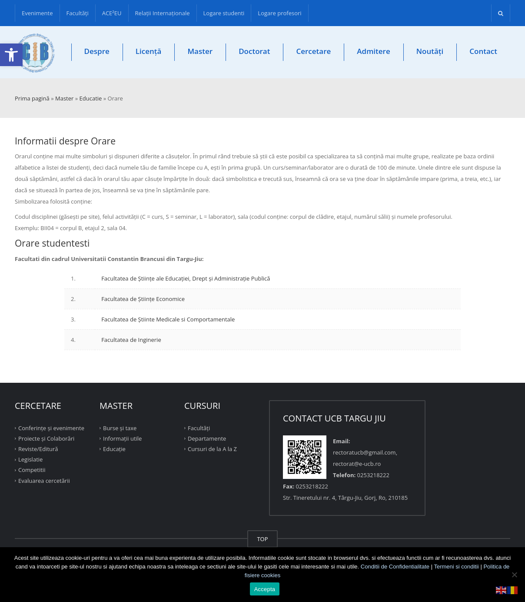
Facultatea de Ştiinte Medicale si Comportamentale (168, 319)
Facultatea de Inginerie (131, 340)
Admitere (373, 51)
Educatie (91, 98)
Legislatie (30, 459)
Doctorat (254, 51)
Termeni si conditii (456, 566)
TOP (262, 539)
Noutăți (430, 51)
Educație (114, 449)
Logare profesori (279, 13)
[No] (514, 574)
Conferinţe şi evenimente (51, 427)
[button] (11, 54)
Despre (97, 51)
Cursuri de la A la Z (212, 449)
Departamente (207, 438)
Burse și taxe (119, 427)
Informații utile (122, 438)
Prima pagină (32, 98)
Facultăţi (77, 13)
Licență (149, 51)
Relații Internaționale (162, 13)
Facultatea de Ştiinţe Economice (143, 299)
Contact (483, 51)
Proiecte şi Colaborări (46, 438)
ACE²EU (112, 13)
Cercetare (313, 51)
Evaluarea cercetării (44, 480)
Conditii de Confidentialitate (395, 566)
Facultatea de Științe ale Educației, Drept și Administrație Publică (185, 278)
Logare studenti (224, 13)
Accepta (265, 589)
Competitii (31, 470)
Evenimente (37, 13)
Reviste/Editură (38, 449)
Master (200, 51)
